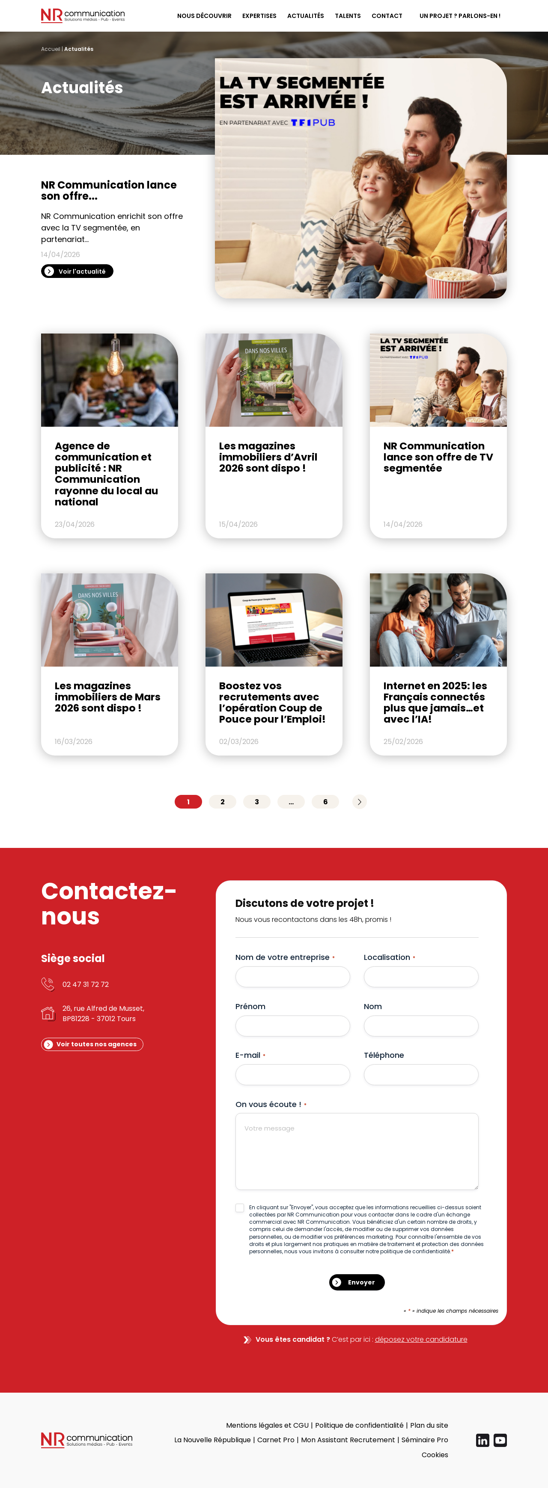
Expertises (259, 16)
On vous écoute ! (271, 1104)
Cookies (435, 1455)
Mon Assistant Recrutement (348, 1440)
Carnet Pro (276, 1440)
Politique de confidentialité (359, 1425)
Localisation (389, 957)
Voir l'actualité (82, 271)
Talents (348, 16)
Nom (373, 1006)
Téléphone (384, 1055)
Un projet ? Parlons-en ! (460, 16)
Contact (387, 16)
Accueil (50, 49)
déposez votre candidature (421, 1339)
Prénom (250, 1006)
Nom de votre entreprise (285, 957)
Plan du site (429, 1425)
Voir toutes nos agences (97, 1044)
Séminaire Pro (425, 1440)
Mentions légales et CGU (267, 1425)
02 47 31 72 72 (86, 984)
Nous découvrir (204, 16)
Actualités (305, 16)
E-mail (250, 1055)
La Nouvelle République (212, 1440)
